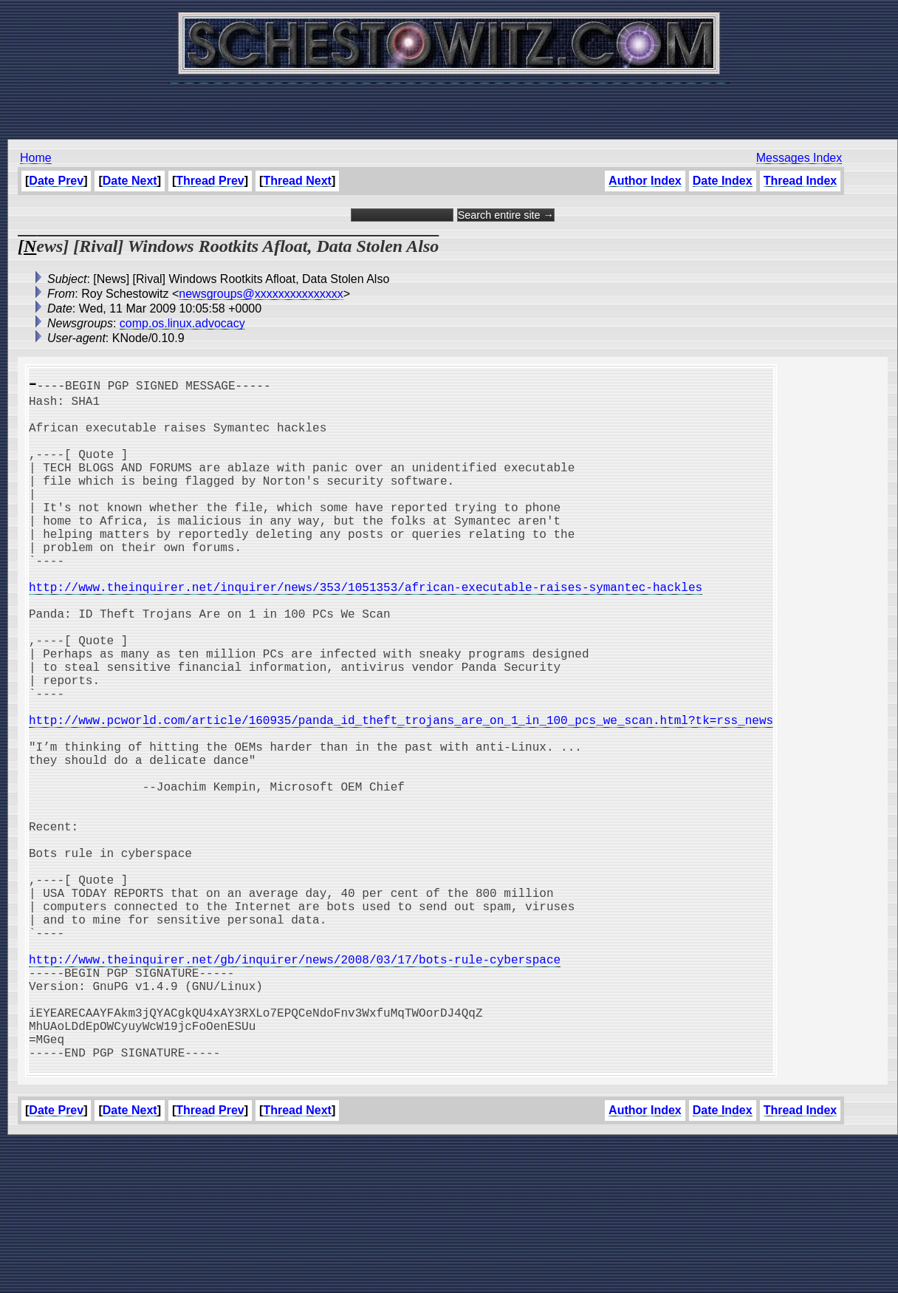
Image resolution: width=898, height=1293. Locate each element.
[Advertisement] (449, 103)
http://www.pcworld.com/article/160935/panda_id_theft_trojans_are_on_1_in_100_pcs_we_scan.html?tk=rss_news (401, 793)
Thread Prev (210, 180)
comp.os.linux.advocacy (182, 323)
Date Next (130, 180)
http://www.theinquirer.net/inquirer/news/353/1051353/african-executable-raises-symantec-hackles (365, 631)
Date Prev (56, 180)
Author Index (645, 180)
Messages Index (799, 157)
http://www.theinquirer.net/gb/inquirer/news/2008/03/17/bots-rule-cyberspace (295, 1086)
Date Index (723, 180)
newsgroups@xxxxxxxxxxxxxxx (261, 293)
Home (36, 157)
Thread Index (800, 180)
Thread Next (297, 180)
